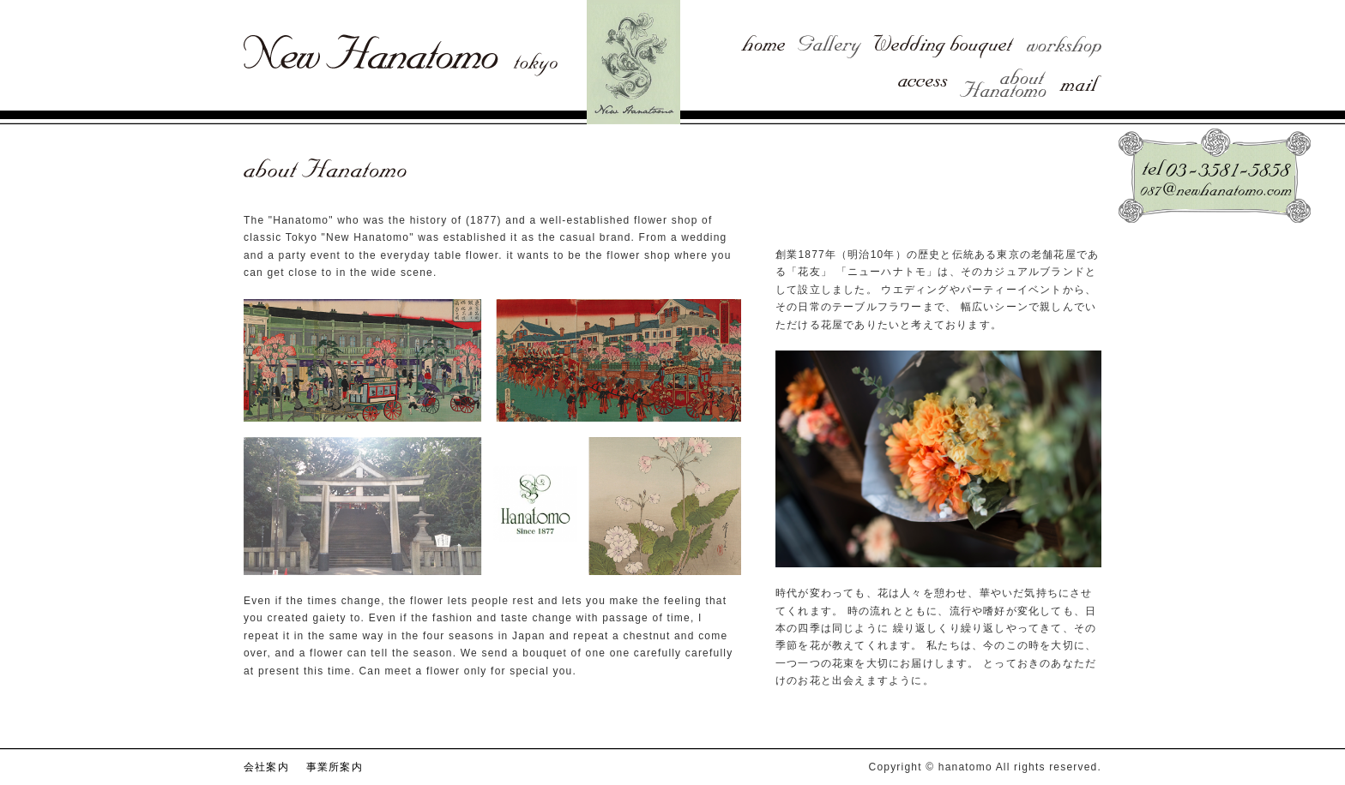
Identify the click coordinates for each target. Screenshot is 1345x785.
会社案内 (266, 767)
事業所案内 (334, 767)
